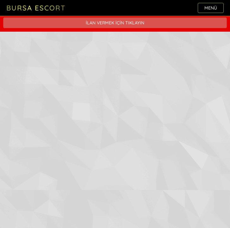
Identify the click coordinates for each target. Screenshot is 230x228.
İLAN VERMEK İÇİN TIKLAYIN (115, 23)
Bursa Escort (35, 7)
